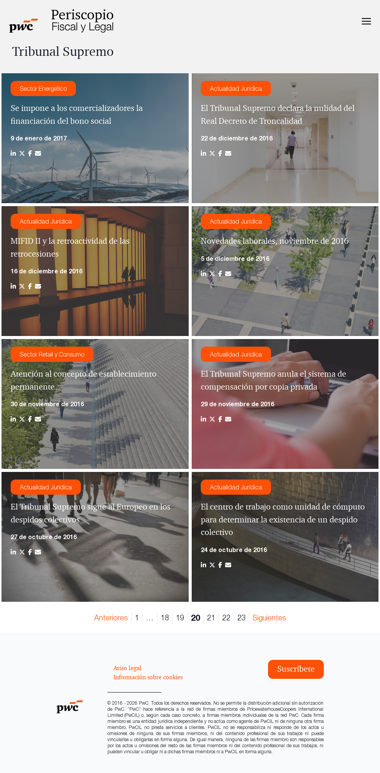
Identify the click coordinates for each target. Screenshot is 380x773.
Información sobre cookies (148, 677)
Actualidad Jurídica (236, 88)
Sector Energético (43, 88)
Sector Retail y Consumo (52, 354)
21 (211, 617)
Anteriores (111, 617)
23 (241, 617)
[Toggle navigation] (366, 20)
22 (226, 617)
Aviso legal (128, 668)
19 (180, 617)
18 (165, 617)
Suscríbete (296, 669)
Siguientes (269, 617)
